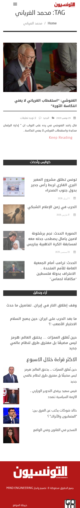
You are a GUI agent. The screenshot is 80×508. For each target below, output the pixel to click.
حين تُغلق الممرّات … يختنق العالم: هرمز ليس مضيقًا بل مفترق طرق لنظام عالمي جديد (43, 347)
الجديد (46, 118)
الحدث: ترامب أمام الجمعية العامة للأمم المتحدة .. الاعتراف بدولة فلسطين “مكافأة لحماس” (55, 277)
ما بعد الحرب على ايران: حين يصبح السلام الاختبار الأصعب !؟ (43, 325)
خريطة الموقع (20, 505)
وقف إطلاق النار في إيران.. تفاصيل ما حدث (41, 307)
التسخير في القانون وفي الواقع (55, 430)
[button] (14, 4)
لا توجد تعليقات (28, 118)
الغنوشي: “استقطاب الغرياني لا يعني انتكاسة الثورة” (46, 103)
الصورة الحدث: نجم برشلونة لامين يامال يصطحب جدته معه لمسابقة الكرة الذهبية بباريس (52, 244)
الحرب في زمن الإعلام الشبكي (52, 211)
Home (52, 23)
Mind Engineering (19, 488)
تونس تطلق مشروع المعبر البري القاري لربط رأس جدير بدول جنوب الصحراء (54, 190)
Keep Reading (61, 138)
